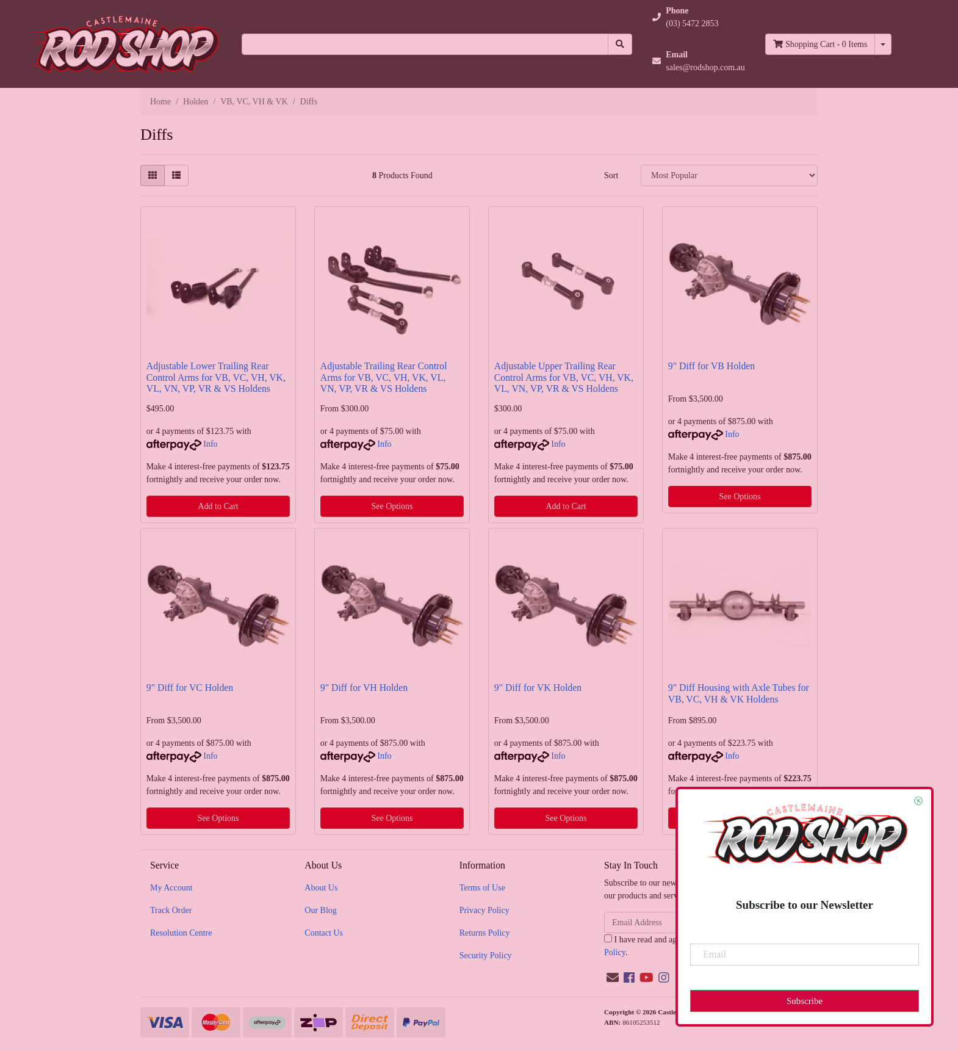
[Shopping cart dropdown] (882, 44)
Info (210, 444)
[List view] (176, 175)
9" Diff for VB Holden (711, 366)
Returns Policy (484, 932)
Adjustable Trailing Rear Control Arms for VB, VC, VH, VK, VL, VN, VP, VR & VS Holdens (383, 377)
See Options (391, 506)
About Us (320, 887)
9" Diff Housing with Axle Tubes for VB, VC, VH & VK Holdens (738, 693)
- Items (820, 44)
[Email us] (613, 977)
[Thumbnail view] (152, 175)
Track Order (171, 910)
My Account (171, 887)
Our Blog (320, 910)
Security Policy (485, 955)
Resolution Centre (181, 932)
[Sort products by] (729, 175)
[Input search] (425, 44)
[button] (698, 17)
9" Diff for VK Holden (538, 687)
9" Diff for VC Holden (189, 687)
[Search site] (620, 44)
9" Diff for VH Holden (364, 687)
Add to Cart (218, 506)
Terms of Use (482, 887)
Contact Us (323, 932)
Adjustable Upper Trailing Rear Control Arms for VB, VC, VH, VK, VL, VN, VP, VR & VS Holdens (563, 377)
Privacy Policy (484, 910)
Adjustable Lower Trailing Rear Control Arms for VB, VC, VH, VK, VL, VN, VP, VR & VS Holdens (216, 377)
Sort (611, 175)
